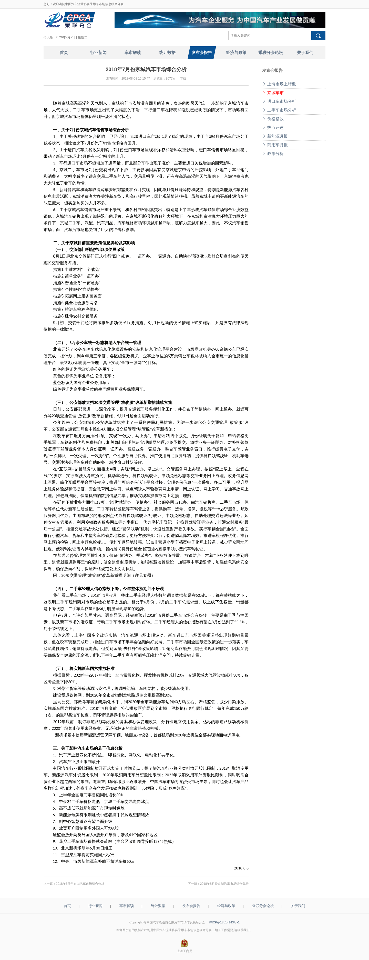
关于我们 (298, 906)
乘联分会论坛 (263, 906)
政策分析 (273, 153)
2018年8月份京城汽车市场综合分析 (224, 884)
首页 (67, 906)
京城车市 (273, 93)
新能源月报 (275, 136)
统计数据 (158, 906)
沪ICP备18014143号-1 (224, 922)
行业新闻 (95, 906)
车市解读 (126, 906)
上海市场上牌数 (279, 84)
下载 (183, 78)
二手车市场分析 (279, 110)
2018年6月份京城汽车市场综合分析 (80, 884)
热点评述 (273, 127)
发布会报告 (191, 906)
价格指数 (273, 119)
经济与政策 (226, 906)
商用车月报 (275, 145)
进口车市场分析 (279, 101)
